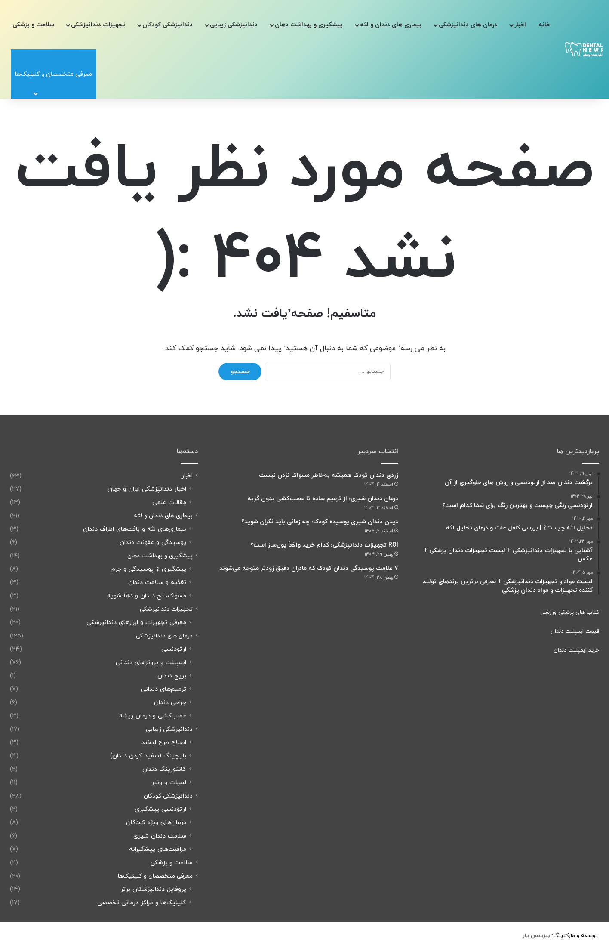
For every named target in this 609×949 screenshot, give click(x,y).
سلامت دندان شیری (159, 836)
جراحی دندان (170, 702)
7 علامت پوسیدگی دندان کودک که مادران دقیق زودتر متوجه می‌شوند (308, 568)
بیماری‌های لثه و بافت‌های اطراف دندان (134, 529)
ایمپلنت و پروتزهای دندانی (151, 662)
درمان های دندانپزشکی (468, 25)
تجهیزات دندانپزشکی (98, 25)
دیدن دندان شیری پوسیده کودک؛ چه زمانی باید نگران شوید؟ (319, 522)
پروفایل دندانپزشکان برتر (153, 889)
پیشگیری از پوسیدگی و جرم (148, 569)
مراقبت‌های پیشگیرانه (157, 849)
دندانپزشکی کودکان (167, 25)
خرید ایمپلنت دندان (576, 650)
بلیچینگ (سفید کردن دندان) (148, 755)
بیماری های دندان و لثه (390, 25)
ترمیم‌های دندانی (163, 689)
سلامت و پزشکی (33, 25)
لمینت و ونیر (168, 782)
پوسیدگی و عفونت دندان (153, 542)
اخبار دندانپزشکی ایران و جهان (147, 489)
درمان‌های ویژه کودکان (156, 822)
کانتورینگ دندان (164, 769)
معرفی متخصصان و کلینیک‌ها (155, 876)
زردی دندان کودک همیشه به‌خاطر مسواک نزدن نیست (328, 475)
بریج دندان (171, 675)
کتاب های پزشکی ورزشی (569, 612)
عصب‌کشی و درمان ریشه (152, 715)
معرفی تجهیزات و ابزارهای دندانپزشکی (136, 622)
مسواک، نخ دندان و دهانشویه (146, 595)
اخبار (520, 25)
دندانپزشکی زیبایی (234, 25)
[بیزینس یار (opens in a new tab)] (536, 936)
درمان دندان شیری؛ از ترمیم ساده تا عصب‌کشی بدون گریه (322, 499)
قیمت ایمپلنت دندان (575, 631)
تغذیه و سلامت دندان (157, 582)
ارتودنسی (173, 649)
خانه (544, 25)
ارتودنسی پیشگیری (160, 809)
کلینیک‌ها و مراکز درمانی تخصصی (141, 902)
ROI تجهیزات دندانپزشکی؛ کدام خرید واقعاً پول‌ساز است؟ (324, 545)
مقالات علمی (169, 502)
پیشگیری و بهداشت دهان (309, 25)
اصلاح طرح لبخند (163, 742)
